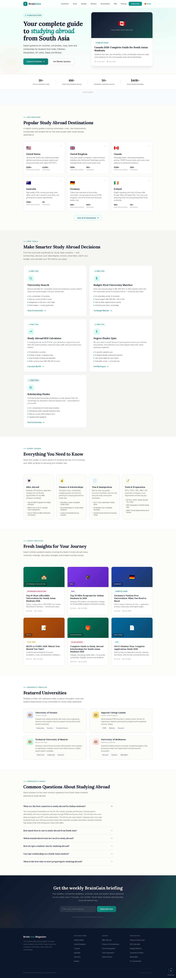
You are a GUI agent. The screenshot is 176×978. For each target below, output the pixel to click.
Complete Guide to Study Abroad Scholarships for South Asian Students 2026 (86, 650)
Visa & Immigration (108, 948)
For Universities (135, 961)
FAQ (115, 4)
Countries (65, 4)
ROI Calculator (135, 944)
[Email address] (78, 911)
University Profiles (136, 953)
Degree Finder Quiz (137, 940)
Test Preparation (108, 953)
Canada (77, 948)
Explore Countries (36, 61)
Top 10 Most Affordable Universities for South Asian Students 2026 (41, 599)
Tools (75, 4)
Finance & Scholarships (110, 944)
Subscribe (135, 4)
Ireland (76, 961)
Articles (94, 4)
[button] (171, 972)
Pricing (123, 4)
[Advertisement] (88, 99)
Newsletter (134, 957)
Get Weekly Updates (62, 61)
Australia (77, 953)
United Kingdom (80, 944)
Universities (105, 4)
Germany (77, 957)
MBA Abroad (106, 940)
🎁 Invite (147, 4)
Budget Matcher (136, 948)
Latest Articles (107, 957)
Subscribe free (106, 911)
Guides (84, 4)
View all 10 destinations (88, 220)
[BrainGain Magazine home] (32, 4)
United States (79, 940)
